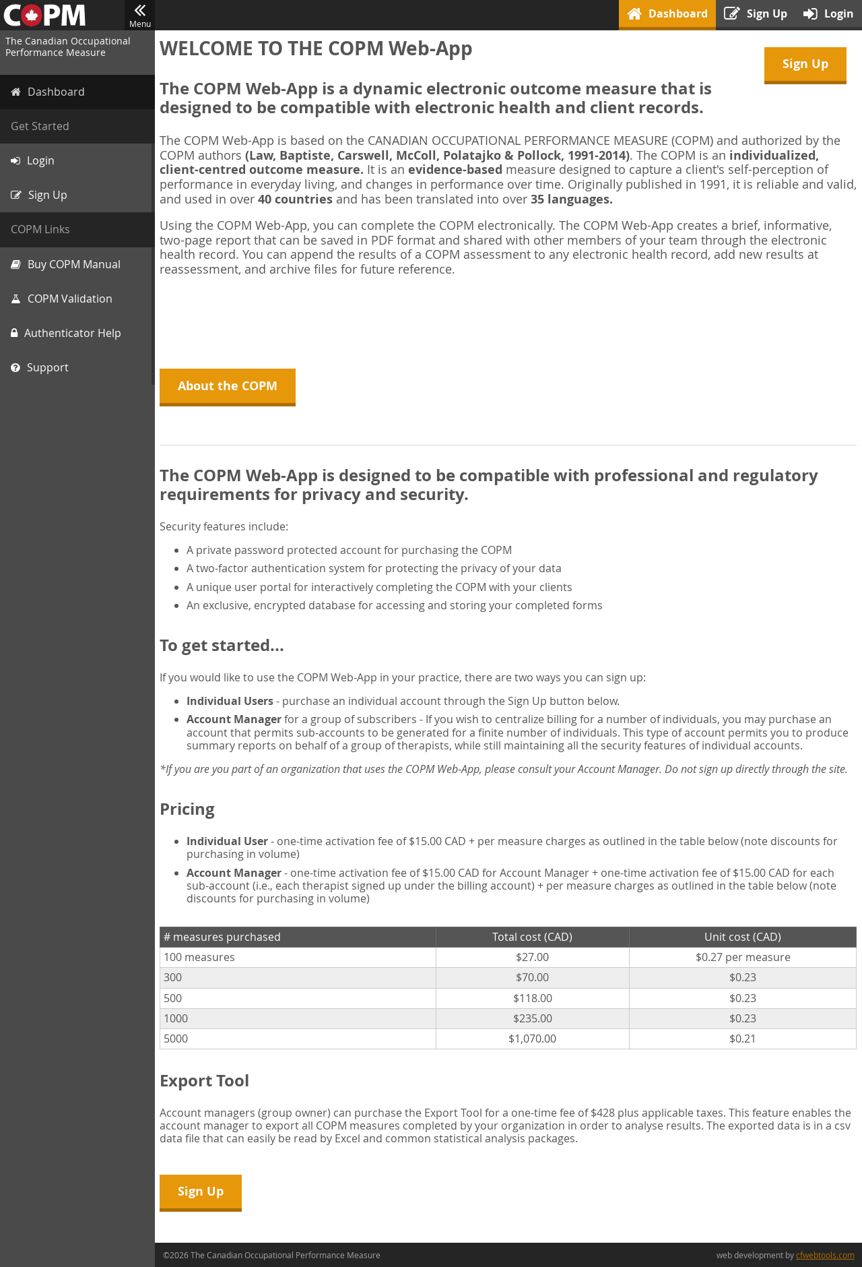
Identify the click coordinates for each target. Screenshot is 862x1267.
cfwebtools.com (825, 1254)
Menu (140, 15)
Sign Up (805, 63)
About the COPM (229, 385)
